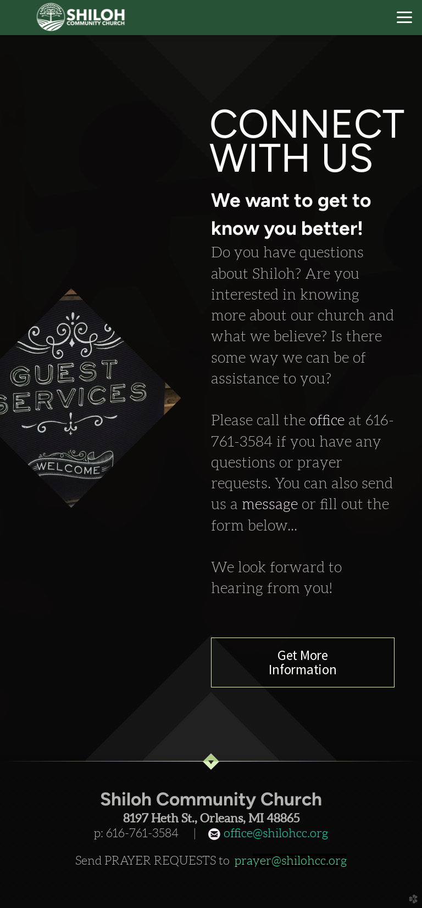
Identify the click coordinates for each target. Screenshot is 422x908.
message (272, 504)
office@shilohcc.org (274, 833)
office (328, 420)
